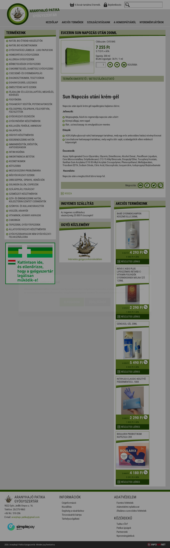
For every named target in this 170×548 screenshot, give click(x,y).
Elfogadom (72, 282)
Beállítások (97, 282)
